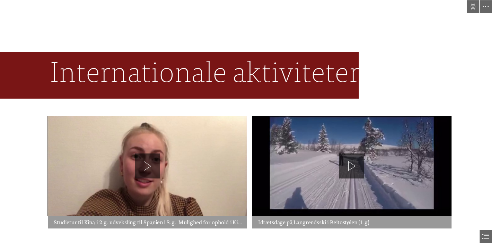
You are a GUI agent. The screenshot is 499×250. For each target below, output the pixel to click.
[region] (147, 172)
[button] (473, 6)
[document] (249, 125)
